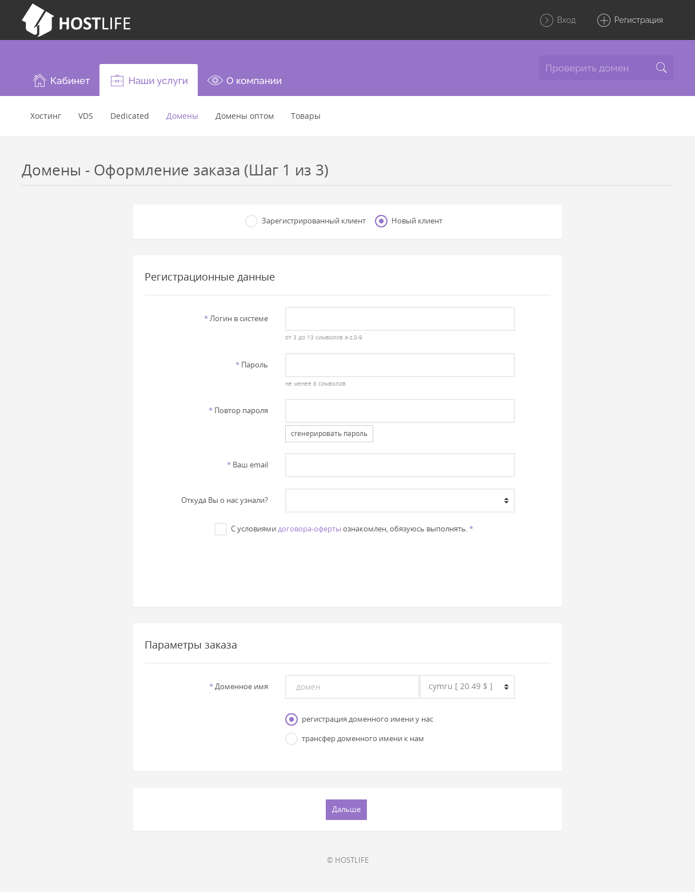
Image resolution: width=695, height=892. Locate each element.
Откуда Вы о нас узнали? (224, 500)
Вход (557, 21)
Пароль (251, 364)
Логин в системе (236, 318)
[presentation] (347, 565)
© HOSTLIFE (348, 860)
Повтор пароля (238, 410)
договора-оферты (309, 528)
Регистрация (629, 21)
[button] (60, 80)
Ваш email (247, 464)
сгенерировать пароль (329, 433)
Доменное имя (238, 686)
